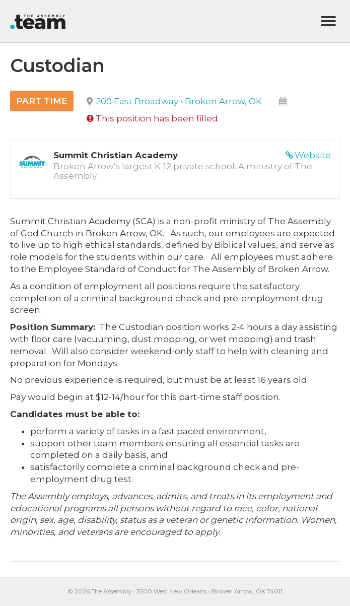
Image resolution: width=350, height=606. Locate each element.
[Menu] (328, 21)
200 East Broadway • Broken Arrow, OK (179, 101)
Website (313, 155)
